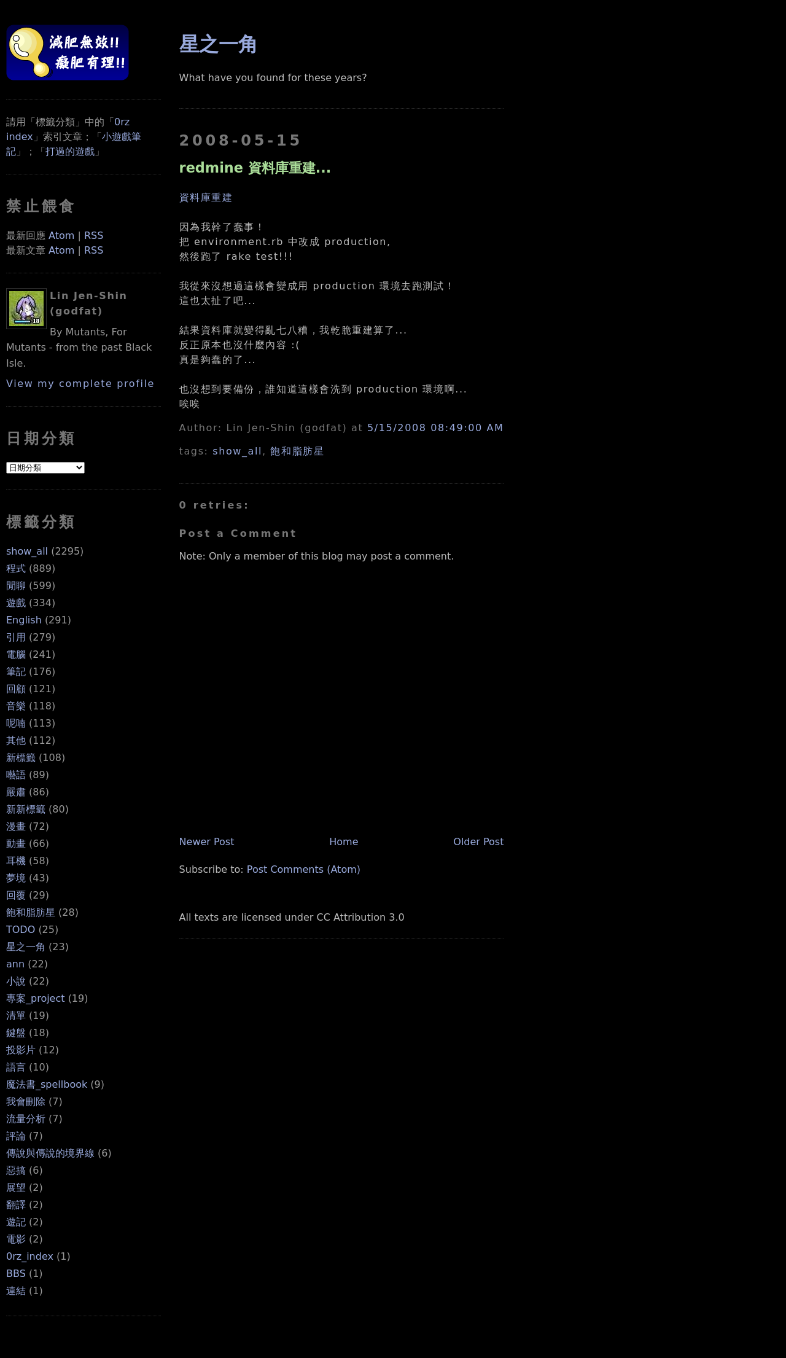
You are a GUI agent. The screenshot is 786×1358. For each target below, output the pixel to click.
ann (15, 964)
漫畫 (16, 826)
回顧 (16, 689)
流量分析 (25, 1119)
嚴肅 (16, 792)
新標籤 (21, 757)
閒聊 (16, 585)
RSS (93, 235)
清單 (16, 1015)
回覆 (16, 895)
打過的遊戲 (70, 151)
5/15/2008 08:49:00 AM (435, 428)
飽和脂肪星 (30, 912)
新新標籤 (25, 809)
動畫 (16, 843)
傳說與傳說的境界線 (50, 1153)
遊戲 (16, 603)
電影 (16, 1239)
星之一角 (25, 947)
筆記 (16, 671)
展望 (16, 1187)
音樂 (16, 706)
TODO (20, 929)
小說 (16, 981)
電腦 (16, 654)
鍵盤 (16, 1033)
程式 (16, 568)
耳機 (16, 861)
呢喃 (16, 723)
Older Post (478, 842)
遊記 (16, 1222)
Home (343, 842)
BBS (16, 1273)
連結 (16, 1291)
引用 (16, 637)
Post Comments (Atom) (303, 869)
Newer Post (207, 842)
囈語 (16, 775)
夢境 (16, 878)
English (24, 620)
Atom (61, 235)
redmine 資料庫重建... (255, 168)
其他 (16, 740)
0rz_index (29, 1256)
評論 (16, 1136)
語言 (16, 1067)
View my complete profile (80, 383)
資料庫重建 (206, 197)
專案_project (35, 998)
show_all (27, 551)
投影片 (21, 1050)
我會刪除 (25, 1101)
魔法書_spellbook (46, 1084)
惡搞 (16, 1170)
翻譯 (16, 1205)
